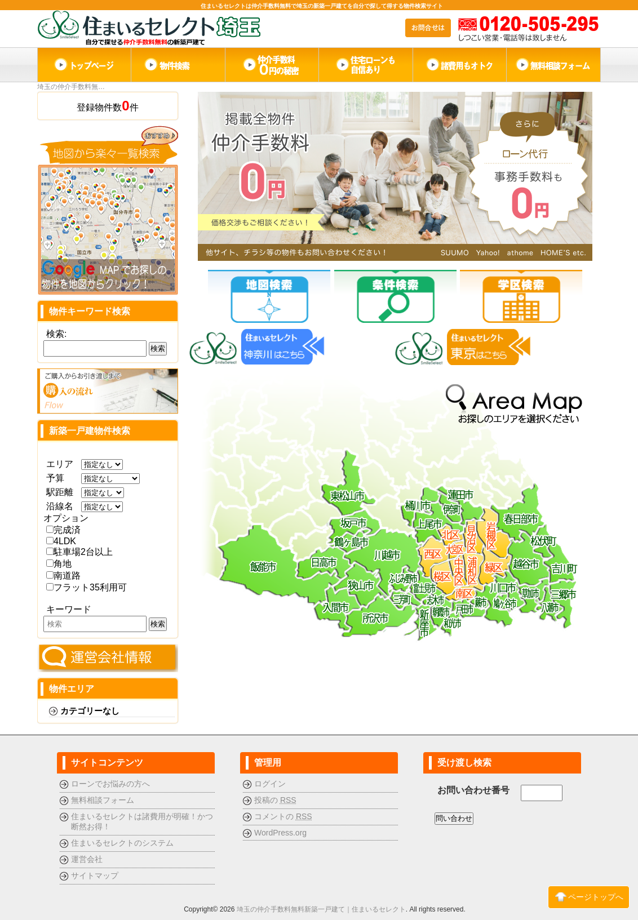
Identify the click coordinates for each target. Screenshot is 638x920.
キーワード (68, 609)
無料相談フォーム (102, 800)
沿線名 (59, 506)
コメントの (283, 816)
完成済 (63, 530)
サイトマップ (94, 875)
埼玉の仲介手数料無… (71, 87)
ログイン (270, 783)
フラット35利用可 (86, 587)
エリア (59, 464)
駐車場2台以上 (79, 552)
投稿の (275, 800)
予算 (59, 478)
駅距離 (59, 492)
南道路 (63, 575)
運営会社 (87, 859)
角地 (59, 563)
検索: (56, 334)
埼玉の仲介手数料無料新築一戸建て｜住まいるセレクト (321, 909)
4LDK (61, 541)
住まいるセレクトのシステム (122, 842)
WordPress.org (280, 832)
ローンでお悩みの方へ (110, 783)
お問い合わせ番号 (473, 790)
